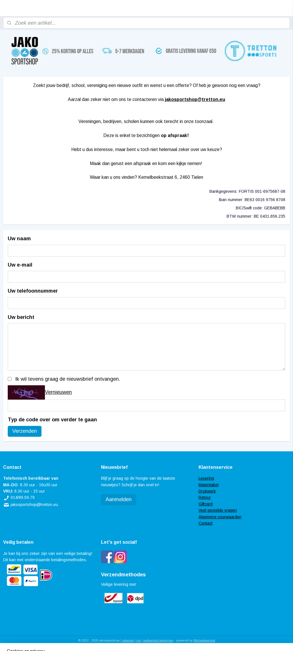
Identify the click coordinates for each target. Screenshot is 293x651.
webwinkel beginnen (158, 640)
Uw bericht (21, 317)
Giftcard (206, 504)
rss (138, 640)
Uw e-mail (20, 265)
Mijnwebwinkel (204, 640)
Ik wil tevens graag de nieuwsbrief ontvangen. (67, 379)
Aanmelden (119, 499)
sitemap (128, 640)
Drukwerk (207, 491)
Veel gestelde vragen (218, 510)
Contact (206, 523)
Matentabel (209, 485)
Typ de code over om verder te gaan (52, 419)
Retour (205, 497)
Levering (206, 478)
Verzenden (24, 431)
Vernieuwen (58, 392)
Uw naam (19, 238)
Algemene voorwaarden (220, 517)
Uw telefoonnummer (33, 291)
